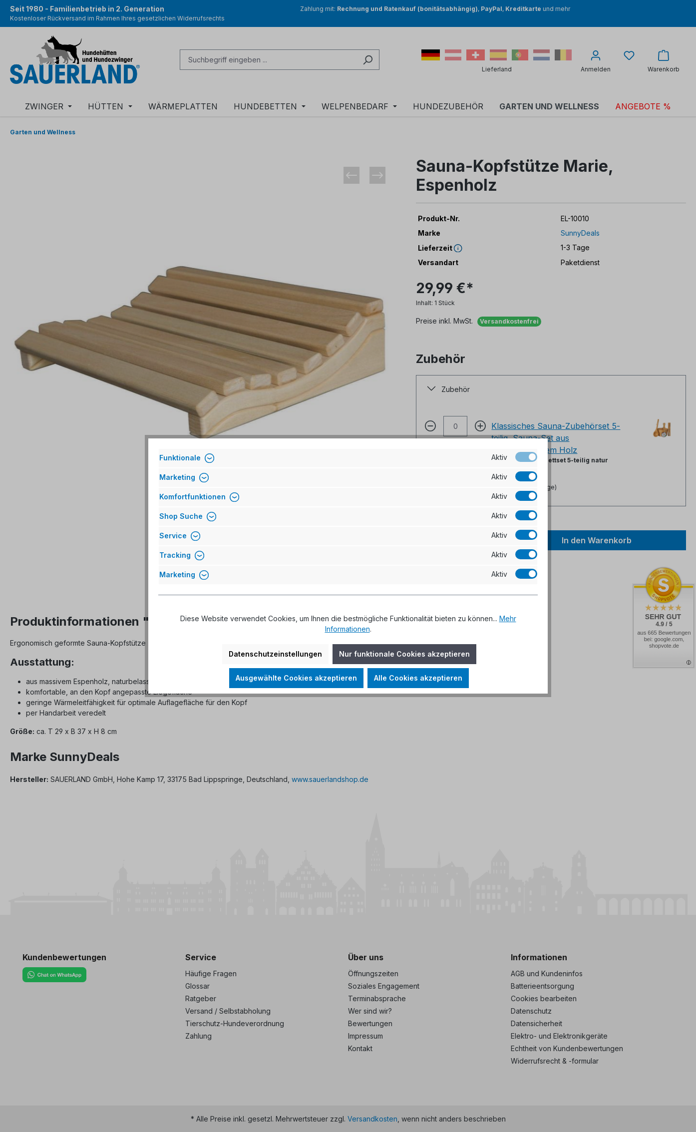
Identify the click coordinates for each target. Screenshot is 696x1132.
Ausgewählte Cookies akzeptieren (296, 678)
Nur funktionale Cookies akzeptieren (404, 654)
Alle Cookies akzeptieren (418, 678)
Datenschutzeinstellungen (275, 654)
